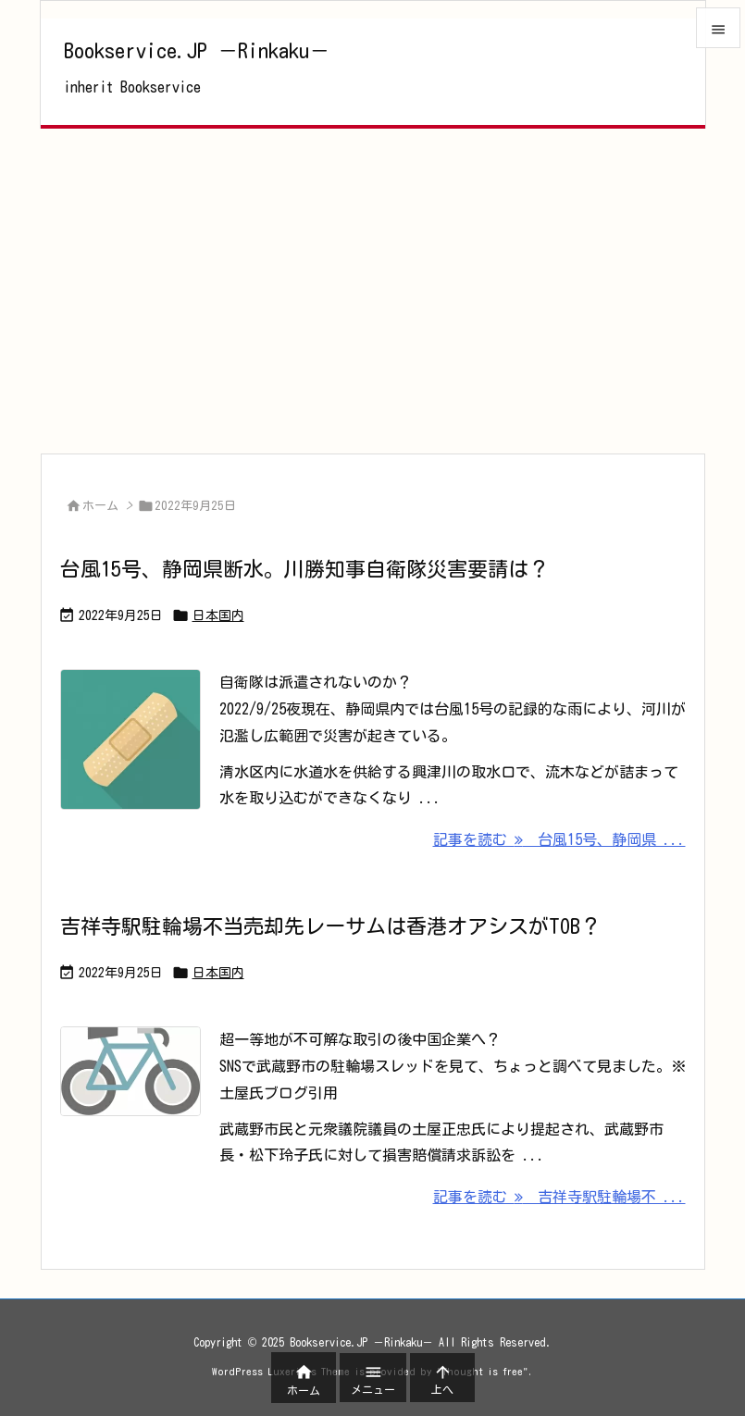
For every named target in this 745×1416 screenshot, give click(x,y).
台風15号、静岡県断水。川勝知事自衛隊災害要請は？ (304, 569)
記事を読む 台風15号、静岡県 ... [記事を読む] (559, 839)
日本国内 (218, 615)
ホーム (100, 506)
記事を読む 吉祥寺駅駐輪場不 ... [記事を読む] (559, 1196)
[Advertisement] (373, 290)
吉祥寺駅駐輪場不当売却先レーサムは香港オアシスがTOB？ (330, 926)
